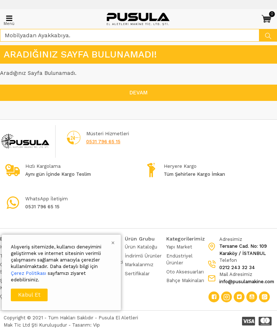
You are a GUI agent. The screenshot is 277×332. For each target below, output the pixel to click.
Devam (138, 92)
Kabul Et (29, 294)
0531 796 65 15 (103, 141)
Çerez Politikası (28, 273)
